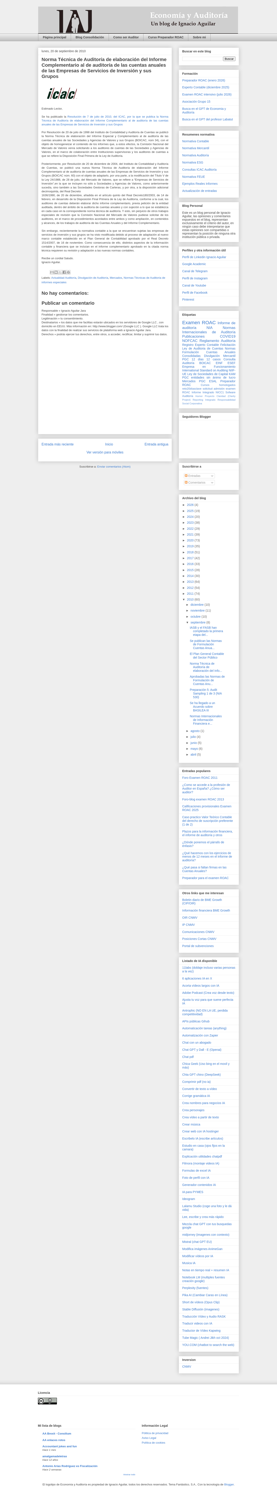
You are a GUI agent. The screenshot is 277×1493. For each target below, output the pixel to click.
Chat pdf (188, 1057)
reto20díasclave (191, 388)
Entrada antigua (156, 444)
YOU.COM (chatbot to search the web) (208, 1345)
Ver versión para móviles (105, 452)
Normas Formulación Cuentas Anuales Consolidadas (208, 352)
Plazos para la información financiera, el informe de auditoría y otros (207, 833)
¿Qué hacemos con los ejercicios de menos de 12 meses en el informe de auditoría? (207, 856)
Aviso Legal (149, 1438)
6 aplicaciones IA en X (197, 978)
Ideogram (188, 1199)
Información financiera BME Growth (206, 910)
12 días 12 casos (206, 359)
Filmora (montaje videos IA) (200, 1163)
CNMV (186, 1366)
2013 (191, 581)
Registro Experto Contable (200, 345)
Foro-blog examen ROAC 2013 (203, 799)
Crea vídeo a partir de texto (200, 1117)
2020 (191, 540)
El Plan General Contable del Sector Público (207, 655)
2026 (191, 505)
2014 (191, 576)
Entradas (192, 476)
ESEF (231, 363)
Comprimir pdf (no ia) (196, 1081)
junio (194, 743)
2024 (191, 516)
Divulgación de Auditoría (93, 277)
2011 (191, 593)
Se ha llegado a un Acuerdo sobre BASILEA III (202, 706)
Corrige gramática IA (196, 1096)
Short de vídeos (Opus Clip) (201, 1302)
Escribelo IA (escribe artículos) (202, 1138)
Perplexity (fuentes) (195, 1288)
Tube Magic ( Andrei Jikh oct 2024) (205, 1337)
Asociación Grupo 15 (196, 101)
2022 (191, 528)
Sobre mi (199, 37)
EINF (219, 363)
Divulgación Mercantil (219, 356)
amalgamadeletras (54, 1456)
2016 (191, 564)
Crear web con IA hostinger (200, 1131)
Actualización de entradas (199, 191)
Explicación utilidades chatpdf (202, 1156)
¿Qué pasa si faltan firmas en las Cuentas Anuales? (204, 869)
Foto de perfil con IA (195, 1177)
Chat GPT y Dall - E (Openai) (201, 1049)
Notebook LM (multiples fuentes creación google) (203, 1279)
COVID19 (227, 336)
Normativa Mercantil (195, 148)
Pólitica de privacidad (155, 1433)
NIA (209, 328)
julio (193, 736)
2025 (191, 511)
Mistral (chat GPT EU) (197, 1242)
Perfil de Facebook (195, 292)
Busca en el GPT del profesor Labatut (207, 119)
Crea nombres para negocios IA (203, 1103)
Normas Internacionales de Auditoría (208, 330)
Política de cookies (153, 1442)
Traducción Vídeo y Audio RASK (204, 1316)
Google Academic (194, 264)
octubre (195, 616)
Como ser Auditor (126, 37)
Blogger (229, 1484)
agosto (195, 731)
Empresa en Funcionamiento (208, 366)
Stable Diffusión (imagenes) (200, 1309)
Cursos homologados (218, 385)
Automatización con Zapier (200, 1035)
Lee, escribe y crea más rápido (203, 1217)
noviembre (197, 610)
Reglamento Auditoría (217, 341)
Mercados (116, 277)
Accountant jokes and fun (59, 1446)
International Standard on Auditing (205, 370)
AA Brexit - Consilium (56, 1433)
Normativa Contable (195, 141)
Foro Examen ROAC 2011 (199, 777)
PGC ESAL (208, 381)
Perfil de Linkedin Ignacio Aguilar (204, 257)
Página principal (54, 37)
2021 (191, 534)
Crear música (191, 1124)
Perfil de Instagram (195, 278)
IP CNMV (188, 924)
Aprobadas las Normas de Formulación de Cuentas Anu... (207, 680)
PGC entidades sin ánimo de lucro (208, 377)
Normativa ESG (192, 162)
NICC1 (220, 392)
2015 (191, 570)
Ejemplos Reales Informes (199, 183)
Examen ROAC (199, 322)
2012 (191, 587)
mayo (194, 748)
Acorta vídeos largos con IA (200, 985)
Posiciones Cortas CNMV (199, 939)
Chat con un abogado (196, 1042)
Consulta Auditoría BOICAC (208, 361)
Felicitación (227, 345)
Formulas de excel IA (196, 1170)
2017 (191, 558)
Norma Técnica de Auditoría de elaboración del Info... (206, 667)
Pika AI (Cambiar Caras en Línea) (204, 1295)
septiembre (198, 622)
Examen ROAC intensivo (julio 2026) (207, 94)
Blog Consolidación (90, 37)
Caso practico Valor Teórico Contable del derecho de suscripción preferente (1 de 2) (207, 820)
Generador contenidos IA (199, 1185)
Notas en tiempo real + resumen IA (205, 1270)
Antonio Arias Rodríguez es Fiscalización (70, 1466)
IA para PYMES (192, 1192)
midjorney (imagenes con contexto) (205, 1234)
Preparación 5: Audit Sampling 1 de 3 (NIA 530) (206, 693)
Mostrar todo (129, 1474)
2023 (191, 522)
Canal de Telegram (195, 271)
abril (193, 754)
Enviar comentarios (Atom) (113, 466)
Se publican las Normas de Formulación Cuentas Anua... (206, 644)
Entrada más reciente (58, 444)
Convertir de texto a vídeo (199, 1089)
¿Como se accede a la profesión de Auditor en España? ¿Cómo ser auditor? (206, 788)
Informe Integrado (203, 392)
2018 (191, 552)
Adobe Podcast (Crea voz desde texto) (208, 992)
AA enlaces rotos (53, 1440)
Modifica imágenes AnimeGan (202, 1249)
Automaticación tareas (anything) (204, 1028)
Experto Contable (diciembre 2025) (205, 87)
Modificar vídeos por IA (197, 1256)
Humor (199, 396)
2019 (191, 546)
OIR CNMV (189, 917)
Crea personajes (193, 1110)
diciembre (197, 604)
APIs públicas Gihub (195, 1021)
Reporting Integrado (204, 399)
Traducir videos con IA (197, 1323)
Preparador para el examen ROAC (205, 878)
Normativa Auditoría (195, 155)
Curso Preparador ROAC (166, 37)
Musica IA (188, 1263)
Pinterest (188, 299)
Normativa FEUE (193, 176)
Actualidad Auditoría (63, 277)
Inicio (109, 444)
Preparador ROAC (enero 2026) (203, 80)
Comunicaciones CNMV (198, 932)
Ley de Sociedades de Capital (207, 374)
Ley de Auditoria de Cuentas (202, 348)
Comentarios (195, 482)
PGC (185, 359)
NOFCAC (190, 341)
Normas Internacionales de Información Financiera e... (206, 719)
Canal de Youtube (194, 285)
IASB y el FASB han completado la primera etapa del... (206, 631)
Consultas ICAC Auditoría (199, 169)
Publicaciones (193, 336)
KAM (232, 374)
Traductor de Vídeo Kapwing (201, 1330)
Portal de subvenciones (198, 946)
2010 (191, 599)
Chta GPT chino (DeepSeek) (201, 1074)
